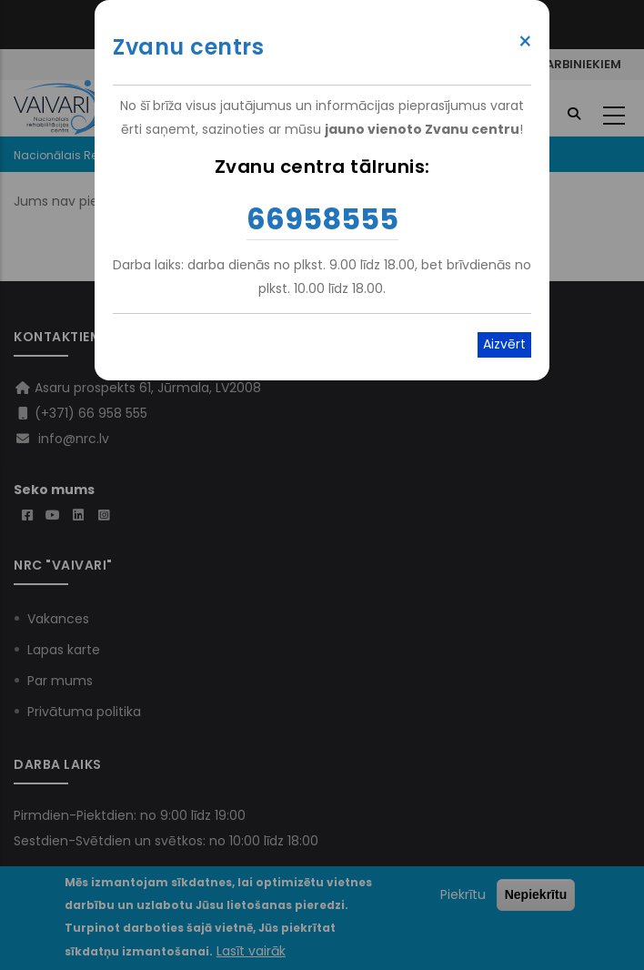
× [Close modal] (525, 41)
